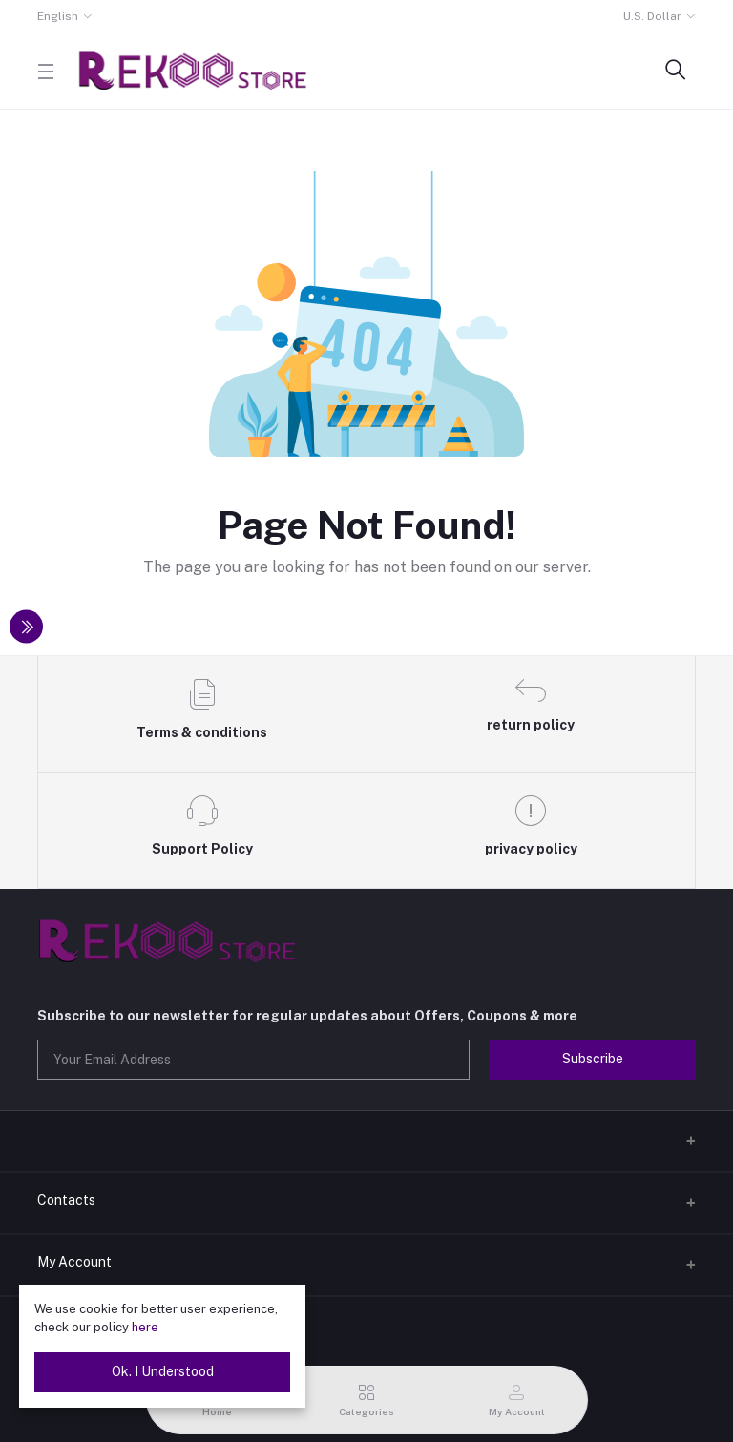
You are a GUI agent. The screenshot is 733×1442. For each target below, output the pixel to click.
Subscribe (592, 1058)
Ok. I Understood (163, 1371)
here (145, 1327)
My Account (74, 1261)
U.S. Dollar (652, 16)
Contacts (66, 1199)
